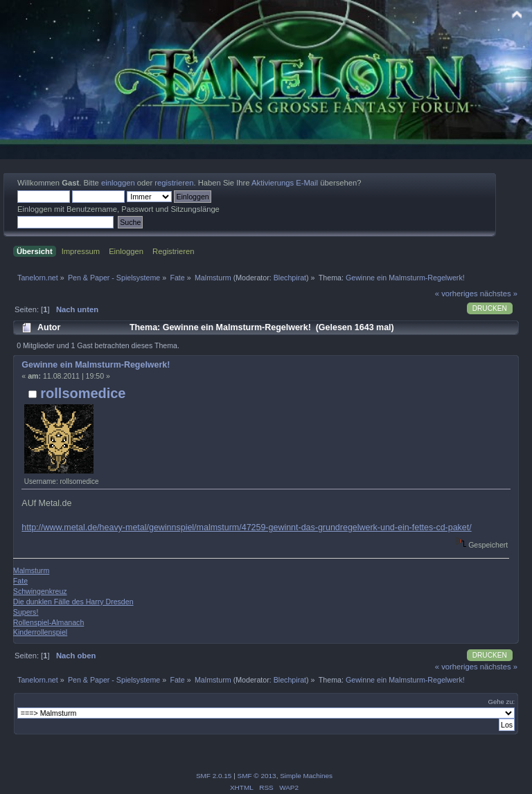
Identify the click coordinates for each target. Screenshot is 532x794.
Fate (20, 581)
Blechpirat (290, 277)
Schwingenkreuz (40, 591)
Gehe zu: (501, 701)
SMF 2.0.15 (214, 775)
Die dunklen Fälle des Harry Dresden (73, 601)
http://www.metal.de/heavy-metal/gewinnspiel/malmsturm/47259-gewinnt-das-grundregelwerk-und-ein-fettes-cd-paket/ (246, 527)
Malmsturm (31, 570)
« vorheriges (456, 293)
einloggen (118, 183)
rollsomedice (82, 393)
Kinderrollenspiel (40, 632)
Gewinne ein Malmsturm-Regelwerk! (95, 365)
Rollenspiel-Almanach (48, 622)
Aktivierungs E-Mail (284, 183)
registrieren (173, 183)
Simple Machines (306, 775)
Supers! (26, 612)
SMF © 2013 (257, 775)
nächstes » (498, 293)
